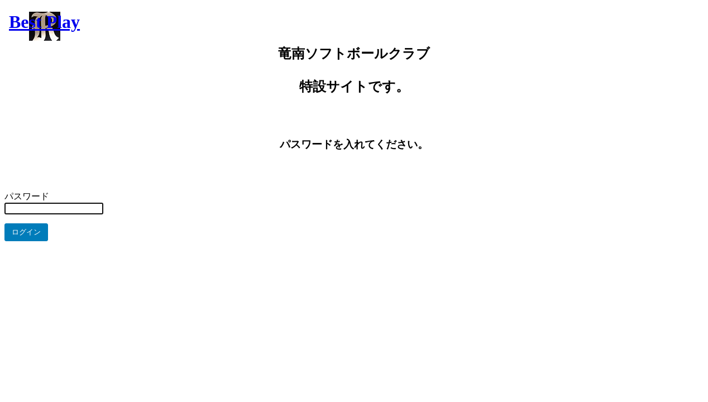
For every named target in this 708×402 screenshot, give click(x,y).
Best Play (44, 22)
